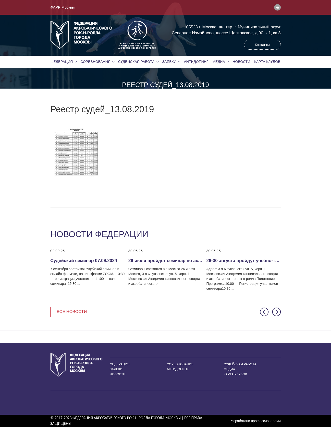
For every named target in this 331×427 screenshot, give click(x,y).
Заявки (169, 62)
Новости (241, 62)
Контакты (262, 45)
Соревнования (95, 62)
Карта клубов (267, 62)
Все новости (72, 311)
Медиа (218, 62)
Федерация (62, 62)
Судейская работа (136, 62)
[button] (264, 312)
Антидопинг (196, 62)
